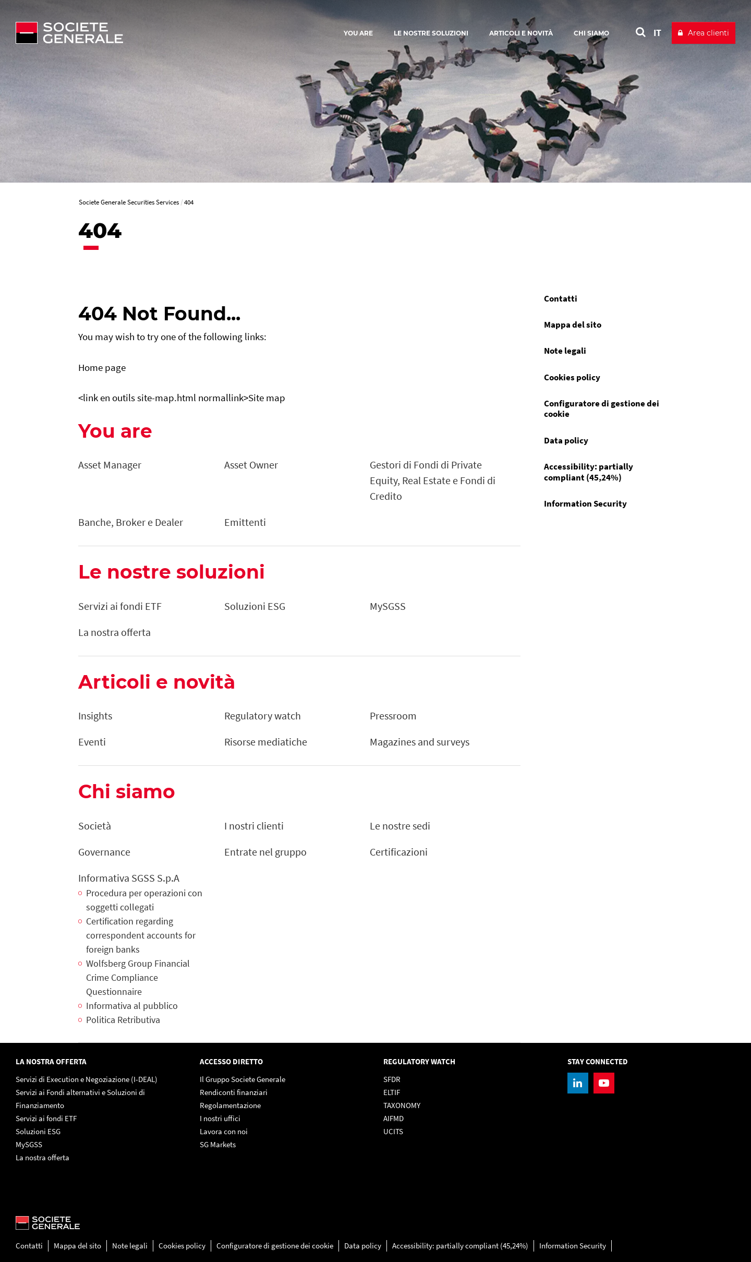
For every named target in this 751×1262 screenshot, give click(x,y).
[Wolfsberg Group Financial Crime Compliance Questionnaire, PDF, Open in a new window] (146, 977)
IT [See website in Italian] (657, 33)
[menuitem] (604, 298)
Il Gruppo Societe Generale (242, 1079)
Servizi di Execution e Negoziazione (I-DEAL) (87, 1079)
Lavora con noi (224, 1131)
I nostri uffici (220, 1118)
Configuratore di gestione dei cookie (601, 408)
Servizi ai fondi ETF (46, 1118)
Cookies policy (572, 377)
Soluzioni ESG (38, 1131)
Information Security (585, 503)
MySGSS (29, 1144)
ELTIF (391, 1092)
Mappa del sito (572, 324)
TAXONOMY (401, 1105)
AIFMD (393, 1118)
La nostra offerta (42, 1157)
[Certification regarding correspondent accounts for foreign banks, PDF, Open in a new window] (146, 935)
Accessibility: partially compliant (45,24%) (588, 472)
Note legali (565, 350)
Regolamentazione (230, 1105)
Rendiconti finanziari (234, 1092)
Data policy (566, 440)
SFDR (392, 1079)
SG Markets (218, 1144)
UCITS (393, 1131)
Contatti (560, 298)
